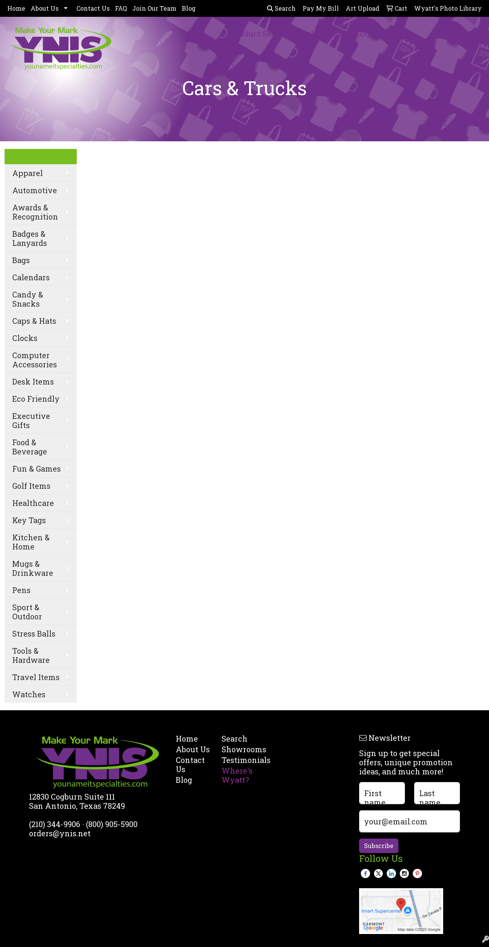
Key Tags (29, 520)
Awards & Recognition (35, 211)
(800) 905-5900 (112, 824)
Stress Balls (33, 633)
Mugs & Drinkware (32, 568)
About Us (44, 8)
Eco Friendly (36, 399)
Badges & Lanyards (29, 238)
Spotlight (312, 34)
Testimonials (240, 760)
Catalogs (358, 34)
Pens (21, 590)
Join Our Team (154, 8)
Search (281, 8)
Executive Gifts (31, 420)
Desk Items (33, 381)
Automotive (34, 190)
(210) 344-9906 (54, 824)
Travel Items (36, 677)
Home (16, 8)
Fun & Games (36, 469)
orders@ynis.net (60, 833)
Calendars (31, 277)
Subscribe (378, 846)
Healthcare (33, 503)
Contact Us (93, 8)
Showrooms (240, 749)
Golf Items (31, 486)
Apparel (27, 173)
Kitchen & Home (31, 541)
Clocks (24, 338)
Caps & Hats (34, 321)
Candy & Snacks (27, 299)
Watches (28, 694)
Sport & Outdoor (27, 611)
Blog (189, 8)
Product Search (259, 34)
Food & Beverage (29, 446)
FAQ (121, 8)
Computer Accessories (34, 359)
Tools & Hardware (31, 655)
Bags (21, 260)
